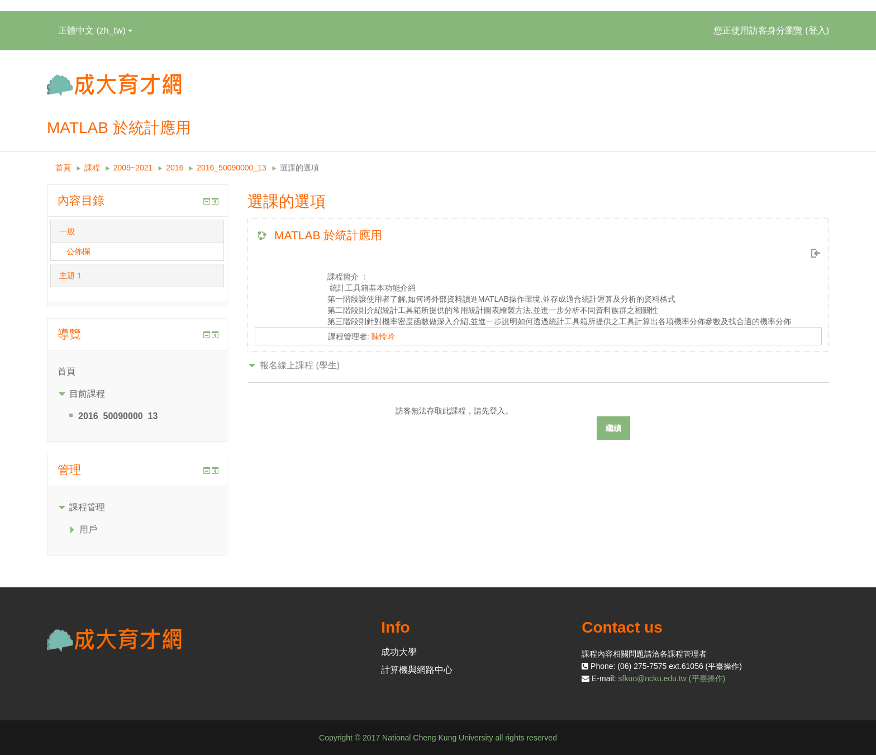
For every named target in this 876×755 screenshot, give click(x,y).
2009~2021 (133, 167)
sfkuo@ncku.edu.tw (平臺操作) (672, 678)
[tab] (137, 231)
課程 (92, 167)
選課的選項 (299, 167)
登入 (817, 30)
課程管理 (87, 507)
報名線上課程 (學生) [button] (300, 365)
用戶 (88, 529)
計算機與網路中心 (417, 670)
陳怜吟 (383, 336)
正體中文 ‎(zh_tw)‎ (95, 30)
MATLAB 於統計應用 (328, 235)
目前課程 (87, 393)
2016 (174, 167)
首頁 (63, 167)
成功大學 (399, 652)
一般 (67, 231)
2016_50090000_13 (231, 167)
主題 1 (70, 275)
